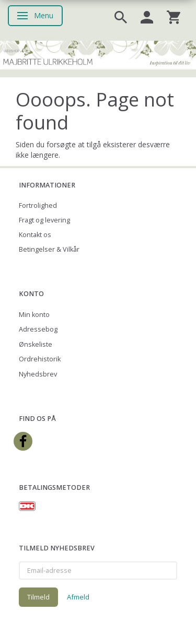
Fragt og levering (44, 220)
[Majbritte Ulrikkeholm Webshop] (98, 54)
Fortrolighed (38, 205)
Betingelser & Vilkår (49, 249)
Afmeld (78, 597)
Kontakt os (35, 234)
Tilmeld (38, 597)
